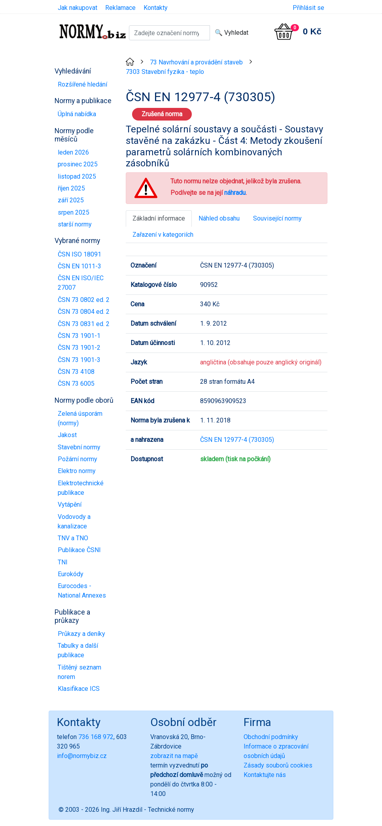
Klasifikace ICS (79, 688)
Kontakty (156, 7)
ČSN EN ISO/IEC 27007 (81, 282)
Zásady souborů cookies (278, 765)
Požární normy (77, 459)
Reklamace (120, 7)
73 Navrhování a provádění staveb (196, 62)
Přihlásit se (308, 7)
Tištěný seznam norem (79, 672)
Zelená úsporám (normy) (80, 418)
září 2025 (71, 200)
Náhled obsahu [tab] (219, 218)
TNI (63, 562)
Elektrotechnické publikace (81, 487)
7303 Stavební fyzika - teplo (165, 71)
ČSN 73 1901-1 (79, 335)
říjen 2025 (71, 188)
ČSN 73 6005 (76, 383)
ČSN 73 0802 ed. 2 (84, 300)
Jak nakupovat (77, 7)
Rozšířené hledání (82, 84)
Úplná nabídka (77, 114)
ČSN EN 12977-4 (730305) (237, 439)
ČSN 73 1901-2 (79, 347)
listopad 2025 (77, 176)
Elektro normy (77, 471)
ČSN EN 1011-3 (79, 266)
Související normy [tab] (277, 218)
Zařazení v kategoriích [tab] (162, 234)
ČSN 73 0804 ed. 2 (84, 311)
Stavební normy (79, 447)
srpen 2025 (73, 212)
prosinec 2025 (78, 164)
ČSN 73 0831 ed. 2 (84, 324)
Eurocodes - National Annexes (82, 590)
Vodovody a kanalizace (74, 521)
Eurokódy (70, 574)
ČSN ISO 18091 (79, 254)
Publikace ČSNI (79, 550)
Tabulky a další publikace (78, 650)
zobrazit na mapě (174, 756)
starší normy (75, 224)
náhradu (235, 192)
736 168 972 (95, 737)
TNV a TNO (73, 538)
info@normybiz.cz (82, 756)
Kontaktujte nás (265, 775)
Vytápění (69, 504)
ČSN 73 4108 (76, 371)
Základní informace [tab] (158, 218)
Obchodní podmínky (271, 737)
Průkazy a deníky (81, 633)
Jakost (67, 435)
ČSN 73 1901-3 (79, 360)
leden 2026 (73, 152)
